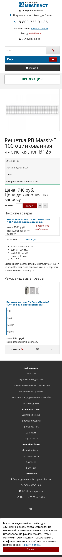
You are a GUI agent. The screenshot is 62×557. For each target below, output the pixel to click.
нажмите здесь (31, 544)
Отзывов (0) (29, 239)
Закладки (31, 461)
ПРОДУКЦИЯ (32, 79)
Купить (30, 205)
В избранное (42, 225)
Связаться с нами (31, 414)
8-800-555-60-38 (39, 28)
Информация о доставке (31, 379)
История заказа (31, 455)
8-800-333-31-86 (33, 21)
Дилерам (31, 432)
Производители (31, 426)
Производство (31, 403)
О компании (31, 373)
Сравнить (41, 229)
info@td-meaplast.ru (33, 10)
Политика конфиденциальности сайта (31, 397)
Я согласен (31, 549)
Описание (12, 239)
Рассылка (31, 467)
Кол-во (9, 205)
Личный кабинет (31, 450)
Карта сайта (31, 438)
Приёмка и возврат (31, 420)
